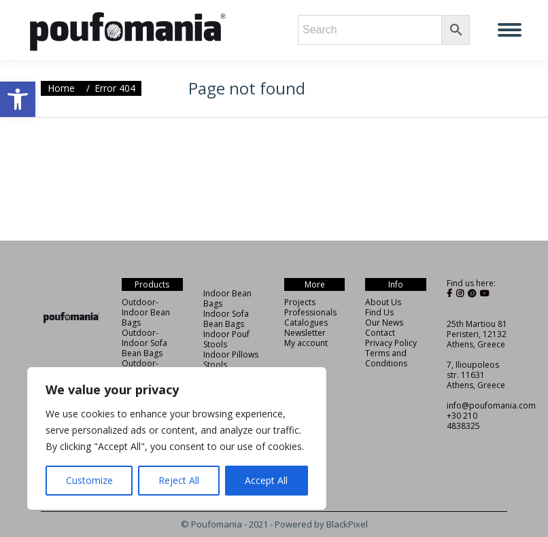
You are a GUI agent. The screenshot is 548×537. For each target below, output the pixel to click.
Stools (215, 364)
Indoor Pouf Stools (226, 339)
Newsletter (305, 333)
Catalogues (306, 322)
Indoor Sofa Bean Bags (226, 319)
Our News (384, 322)
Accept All (266, 480)
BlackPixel (347, 524)
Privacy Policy (391, 343)
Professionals (310, 312)
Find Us (379, 312)
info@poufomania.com (491, 405)
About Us (383, 302)
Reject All (178, 480)
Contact (380, 333)
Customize (89, 480)
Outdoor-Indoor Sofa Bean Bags (144, 343)
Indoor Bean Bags (227, 298)
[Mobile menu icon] (510, 30)
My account (306, 343)
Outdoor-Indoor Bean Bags (146, 312)
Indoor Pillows (230, 354)
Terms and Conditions (386, 358)
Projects (299, 302)
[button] (17, 99)
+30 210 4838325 (463, 421)
